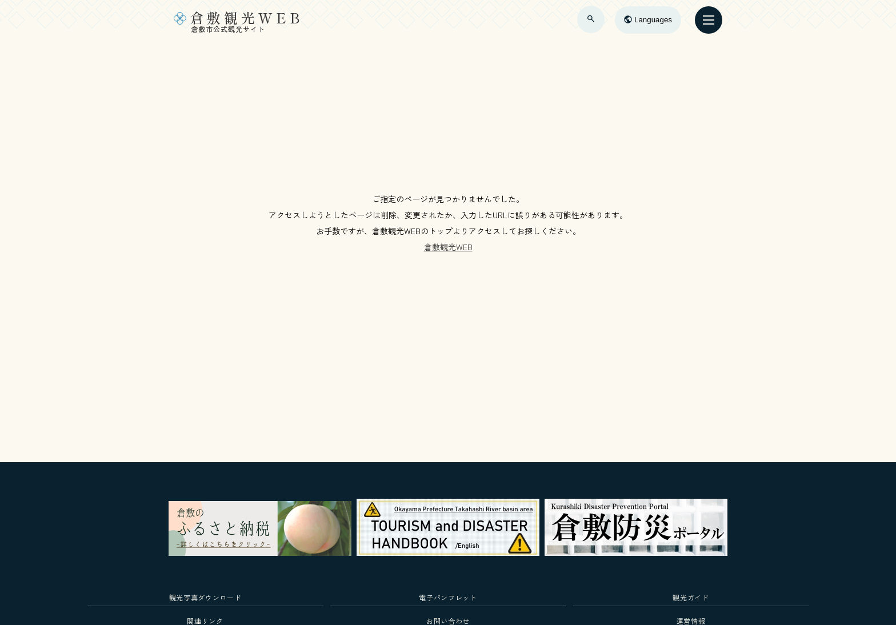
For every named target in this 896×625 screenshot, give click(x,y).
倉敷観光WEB (448, 247)
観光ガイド (691, 597)
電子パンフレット (448, 597)
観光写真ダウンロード (205, 597)
